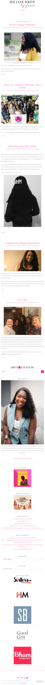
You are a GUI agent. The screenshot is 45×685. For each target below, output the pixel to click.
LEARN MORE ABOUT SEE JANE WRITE (22, 458)
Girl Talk (22, 299)
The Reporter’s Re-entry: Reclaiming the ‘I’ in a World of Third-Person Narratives (22, 528)
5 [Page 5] (26, 367)
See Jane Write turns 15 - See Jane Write (12, 544)
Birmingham (19, 148)
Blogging (14, 27)
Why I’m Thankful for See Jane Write (22, 86)
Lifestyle (24, 27)
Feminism (19, 90)
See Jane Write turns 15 (22, 521)
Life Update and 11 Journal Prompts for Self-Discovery (22, 525)
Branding (19, 27)
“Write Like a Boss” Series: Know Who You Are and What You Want (27, 540)
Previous (13, 367)
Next (32, 367)
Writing (28, 27)
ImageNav (12, 538)
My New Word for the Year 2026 (22, 523)
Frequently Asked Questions (22, 243)
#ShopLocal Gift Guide (22, 146)
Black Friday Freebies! (22, 24)
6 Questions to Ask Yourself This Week (22, 519)
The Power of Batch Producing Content (25, 538)
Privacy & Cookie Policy (23, 682)
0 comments (34, 27)
